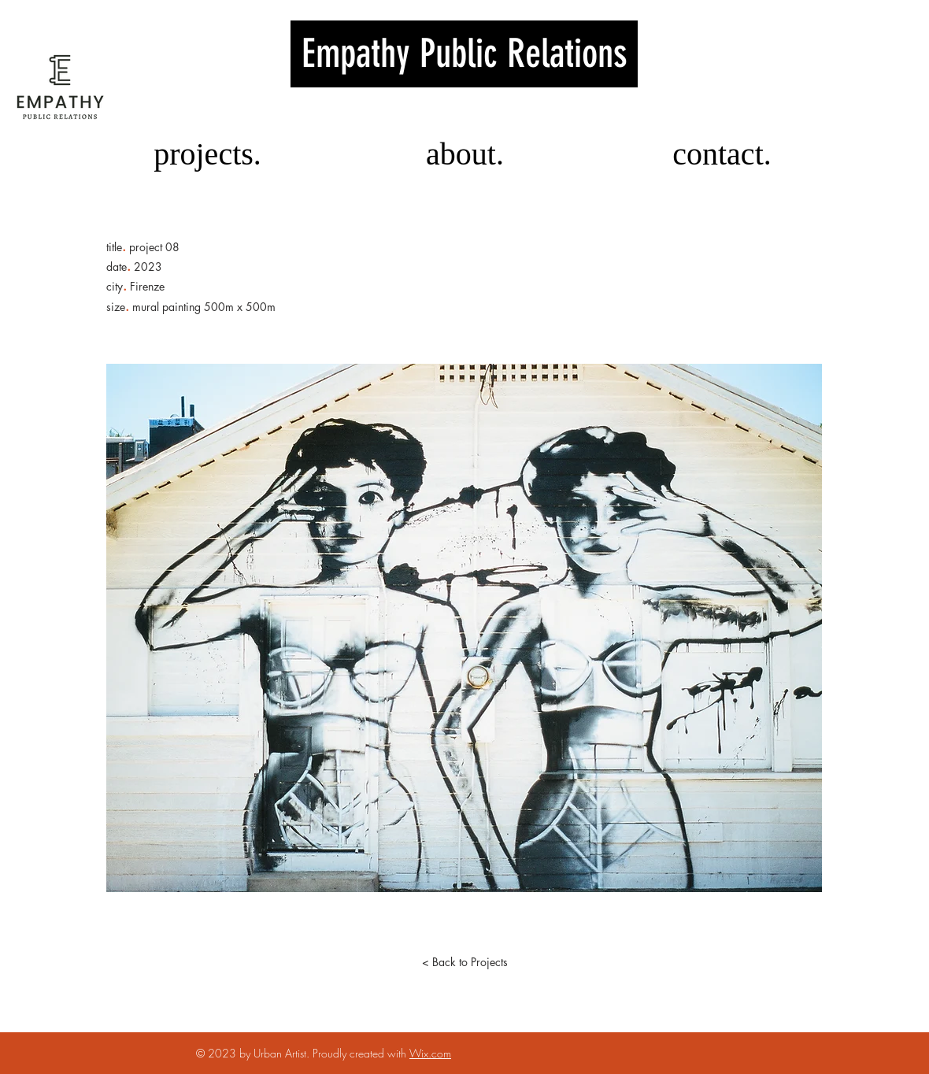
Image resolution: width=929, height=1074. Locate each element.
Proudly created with (361, 1053)
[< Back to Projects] (464, 962)
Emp (464, 53)
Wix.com (430, 1053)
